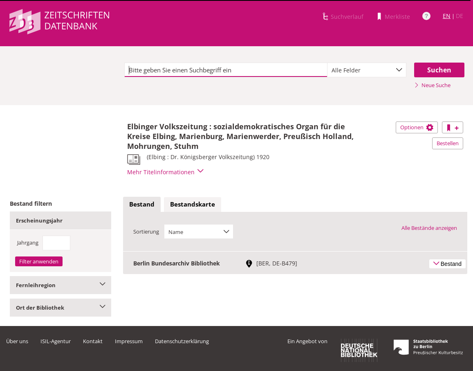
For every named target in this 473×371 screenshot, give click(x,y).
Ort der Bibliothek (60, 307)
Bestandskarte (192, 204)
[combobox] (366, 70)
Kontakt (93, 341)
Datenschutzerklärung (182, 341)
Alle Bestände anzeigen (429, 228)
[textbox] (225, 70)
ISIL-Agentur (55, 341)
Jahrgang (27, 242)
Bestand (142, 204)
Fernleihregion (60, 285)
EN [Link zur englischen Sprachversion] (447, 16)
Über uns (17, 341)
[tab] (142, 204)
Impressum (129, 341)
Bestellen (448, 143)
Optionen (416, 127)
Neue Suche (432, 85)
